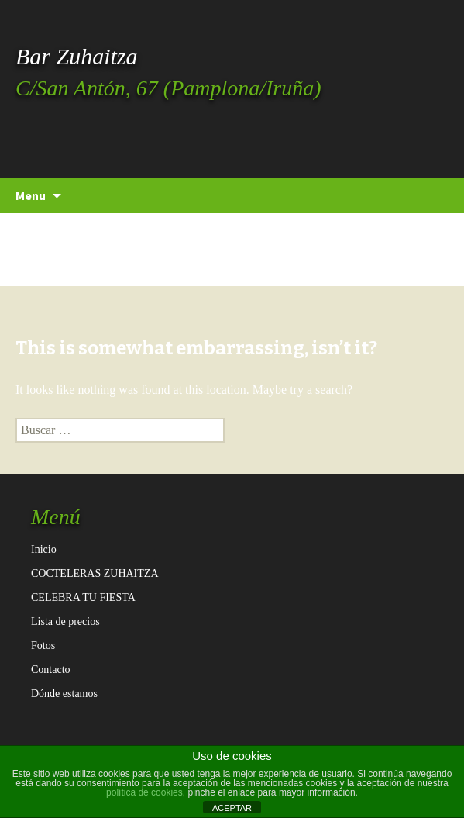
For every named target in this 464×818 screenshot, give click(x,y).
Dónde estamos (64, 693)
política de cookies (144, 792)
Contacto (50, 669)
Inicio (44, 549)
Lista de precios (65, 621)
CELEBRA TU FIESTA (83, 597)
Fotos (43, 645)
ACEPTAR (232, 808)
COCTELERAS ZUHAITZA (95, 573)
